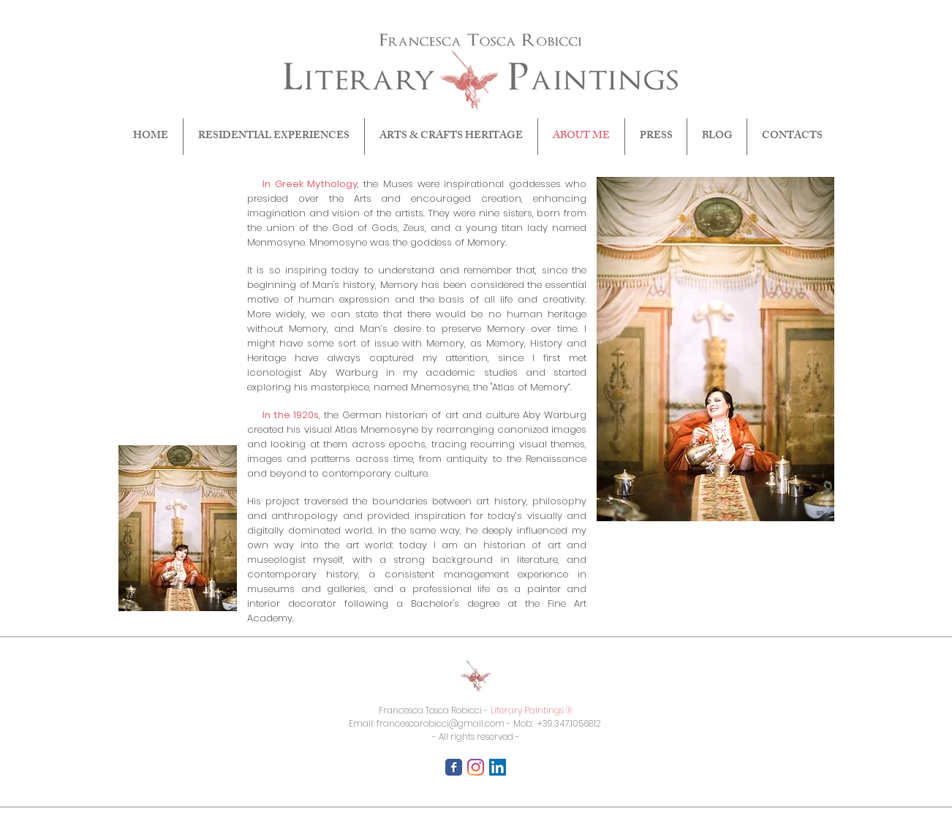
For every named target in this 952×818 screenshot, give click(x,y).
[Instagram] (475, 767)
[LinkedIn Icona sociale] (497, 767)
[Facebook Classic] (453, 767)
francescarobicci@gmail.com (441, 723)
